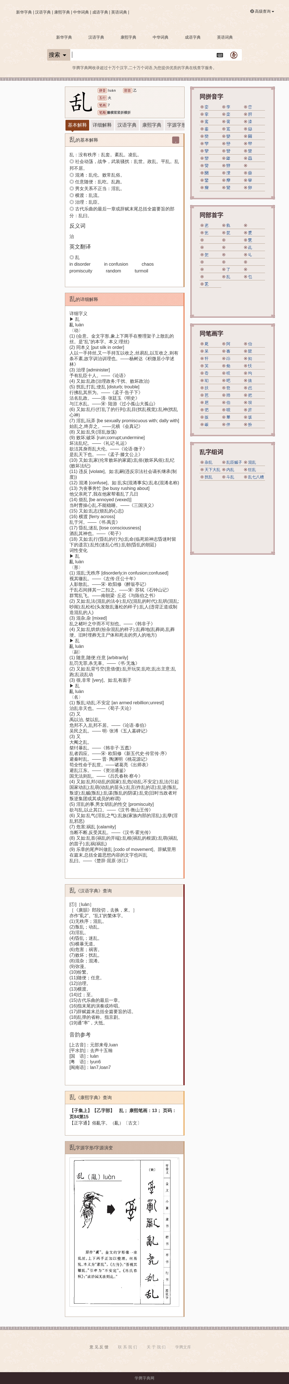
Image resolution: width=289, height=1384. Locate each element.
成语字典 (100, 12)
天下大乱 (212, 469)
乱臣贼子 (234, 462)
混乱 (252, 462)
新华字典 (24, 12)
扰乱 (209, 477)
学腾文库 (183, 1347)
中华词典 (81, 12)
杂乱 (209, 462)
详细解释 (102, 125)
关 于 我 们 (156, 1347)
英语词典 (119, 12)
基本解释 (77, 125)
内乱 (230, 469)
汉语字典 (43, 12)
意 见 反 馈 (99, 1347)
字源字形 (176, 125)
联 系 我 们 (127, 1347)
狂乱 (252, 469)
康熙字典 (62, 12)
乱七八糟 (256, 477)
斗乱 (230, 477)
